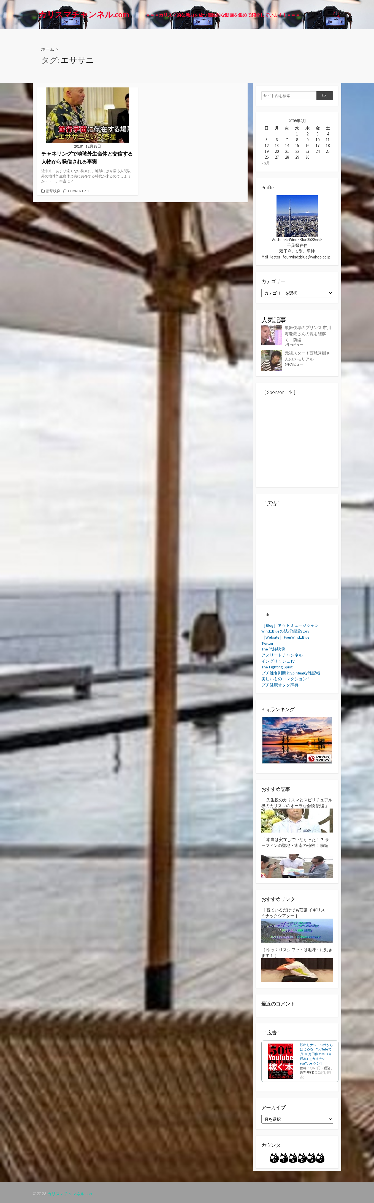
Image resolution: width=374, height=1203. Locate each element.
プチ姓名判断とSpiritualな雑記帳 (291, 670)
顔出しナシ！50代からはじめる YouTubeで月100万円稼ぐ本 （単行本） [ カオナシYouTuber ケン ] (316, 1051)
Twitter (267, 641)
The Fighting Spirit (277, 665)
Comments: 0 (78, 190)
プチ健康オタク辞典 (280, 682)
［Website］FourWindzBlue (285, 636)
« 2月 (265, 163)
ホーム (47, 49)
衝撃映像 (53, 190)
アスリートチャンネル (282, 653)
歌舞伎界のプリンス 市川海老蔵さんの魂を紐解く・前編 (308, 333)
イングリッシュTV (278, 659)
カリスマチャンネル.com (71, 1191)
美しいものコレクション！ (286, 676)
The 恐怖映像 (273, 647)
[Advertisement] (302, 445)
